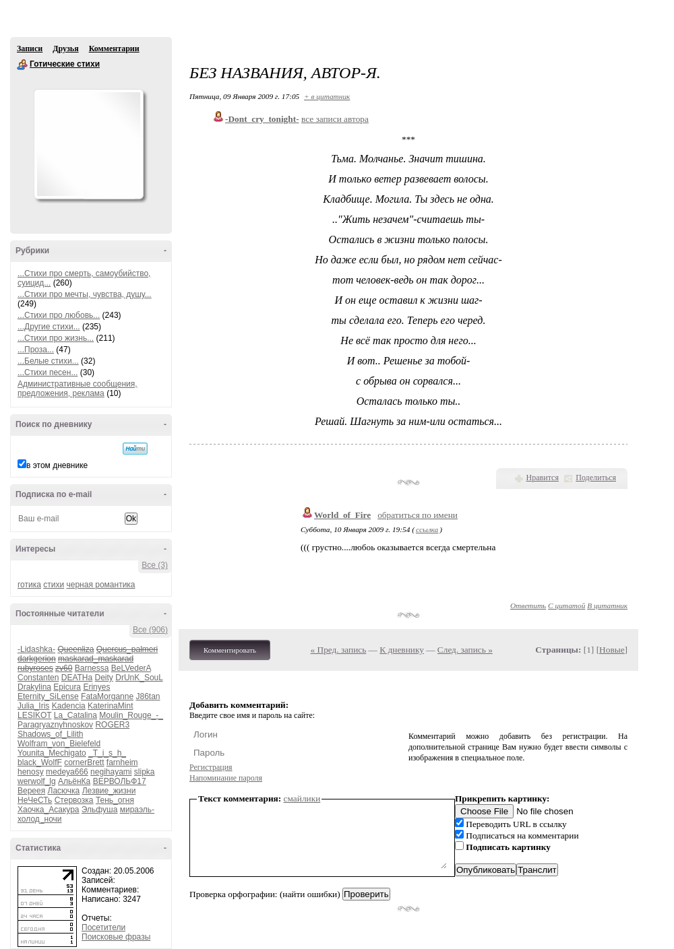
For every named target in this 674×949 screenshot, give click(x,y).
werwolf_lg (37, 781)
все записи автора (335, 119)
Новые (611, 650)
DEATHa (76, 677)
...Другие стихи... (49, 326)
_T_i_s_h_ (107, 753)
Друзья (65, 48)
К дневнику (401, 650)
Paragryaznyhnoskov (55, 724)
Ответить (528, 605)
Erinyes (96, 687)
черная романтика (101, 584)
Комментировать (230, 650)
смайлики (302, 798)
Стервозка (74, 800)
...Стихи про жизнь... (56, 338)
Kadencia (69, 706)
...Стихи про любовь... (59, 315)
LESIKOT (34, 715)
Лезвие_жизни (109, 790)
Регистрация (211, 767)
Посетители (103, 927)
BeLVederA (131, 668)
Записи (29, 48)
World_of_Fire (342, 515)
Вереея (31, 790)
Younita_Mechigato (52, 753)
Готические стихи (22, 64)
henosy (31, 772)
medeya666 (67, 772)
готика (29, 584)
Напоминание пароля (225, 778)
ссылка (427, 529)
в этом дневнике (57, 465)
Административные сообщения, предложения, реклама (77, 388)
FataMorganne (107, 696)
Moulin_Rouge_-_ (131, 715)
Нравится (542, 477)
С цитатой (566, 605)
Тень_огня (115, 800)
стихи (53, 584)
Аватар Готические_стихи (88, 144)
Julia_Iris (33, 706)
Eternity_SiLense (48, 696)
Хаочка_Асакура (48, 809)
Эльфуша (100, 809)
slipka (144, 772)
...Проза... (36, 349)
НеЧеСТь (35, 800)
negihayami (110, 772)
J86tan (147, 696)
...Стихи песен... (48, 372)
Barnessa (92, 668)
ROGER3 (112, 724)
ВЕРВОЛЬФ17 (119, 781)
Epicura (67, 687)
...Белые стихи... (48, 361)
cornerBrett (84, 762)
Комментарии (114, 48)
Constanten (38, 677)
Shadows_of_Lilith (50, 734)
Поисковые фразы (116, 937)
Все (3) (155, 565)
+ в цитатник (327, 96)
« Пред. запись (339, 650)
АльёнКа (74, 781)
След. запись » (465, 650)
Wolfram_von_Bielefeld (59, 743)
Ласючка (64, 790)
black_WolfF (40, 762)
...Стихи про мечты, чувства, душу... (85, 294)
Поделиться (596, 477)
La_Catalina (75, 715)
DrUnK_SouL (138, 677)
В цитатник (607, 605)
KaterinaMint (110, 706)
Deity (104, 677)
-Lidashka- (36, 649)
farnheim (122, 762)
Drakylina (34, 687)
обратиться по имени (417, 515)
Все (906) (150, 629)
